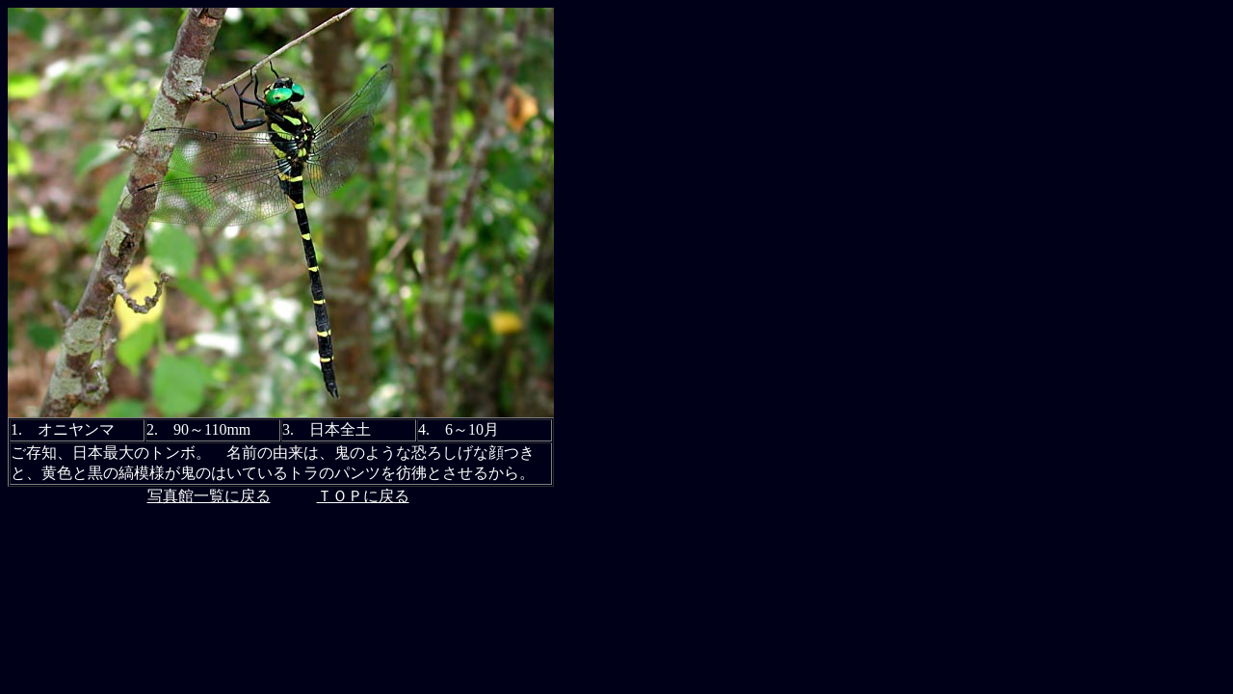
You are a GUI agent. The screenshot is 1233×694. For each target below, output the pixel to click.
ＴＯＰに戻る (363, 496)
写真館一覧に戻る (209, 496)
